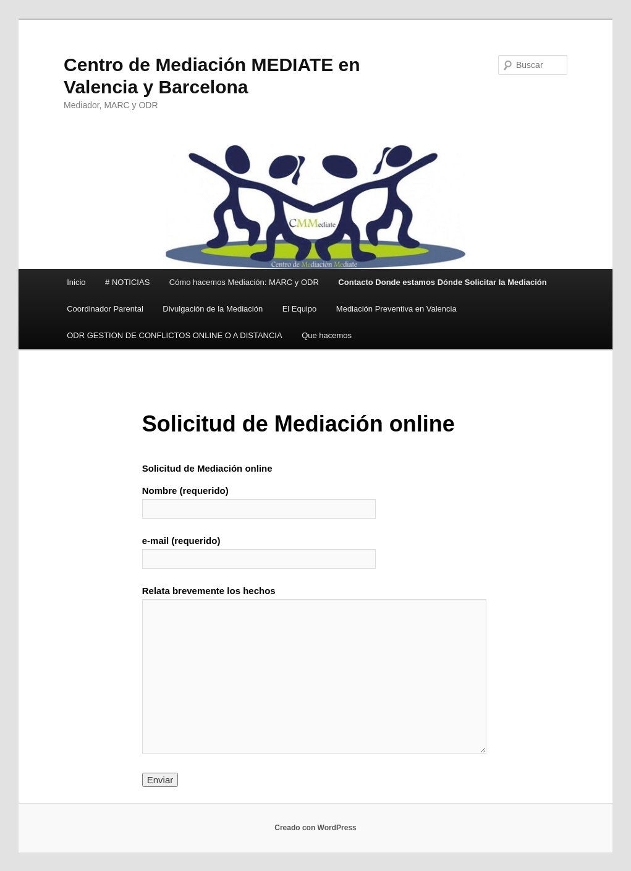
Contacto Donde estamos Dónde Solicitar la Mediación (442, 282)
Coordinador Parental (105, 308)
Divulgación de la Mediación (213, 308)
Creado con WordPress (315, 827)
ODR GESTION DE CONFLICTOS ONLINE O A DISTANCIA (174, 335)
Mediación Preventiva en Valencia (396, 308)
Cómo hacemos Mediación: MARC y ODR (244, 282)
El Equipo (299, 308)
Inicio (76, 282)
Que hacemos (327, 335)
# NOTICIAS (127, 282)
